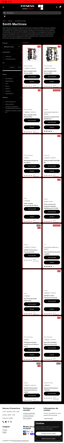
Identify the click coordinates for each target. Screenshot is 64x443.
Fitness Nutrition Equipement (20, 440)
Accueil (4, 21)
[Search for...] (32, 13)
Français (4, 430)
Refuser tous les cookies (49, 439)
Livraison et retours (28, 416)
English (4, 432)
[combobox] (5, 16)
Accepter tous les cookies (48, 434)
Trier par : (5, 43)
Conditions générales (29, 413)
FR (6, 16)
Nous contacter (27, 418)
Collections (10, 21)
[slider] (3, 70)
